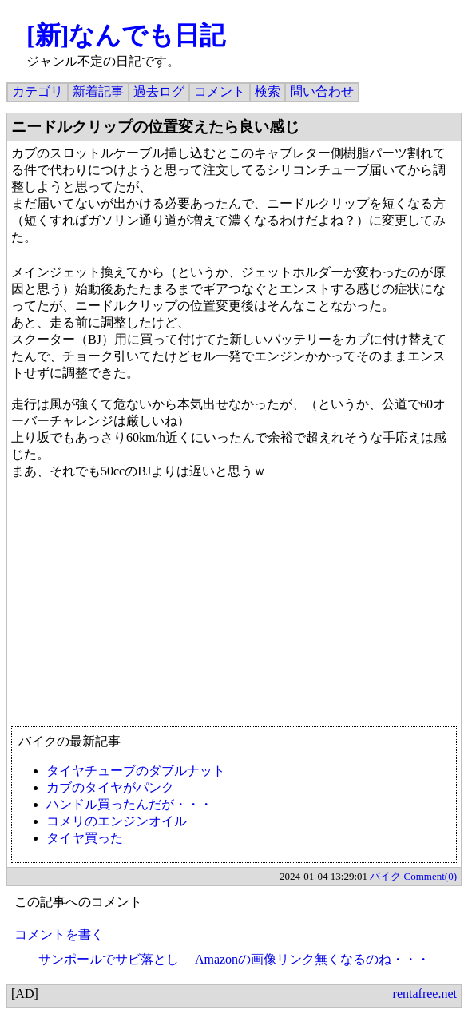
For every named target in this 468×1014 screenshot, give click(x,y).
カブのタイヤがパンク (110, 787)
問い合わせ (322, 91)
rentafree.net (425, 993)
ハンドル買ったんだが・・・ (129, 804)
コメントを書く (59, 934)
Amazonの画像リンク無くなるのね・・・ (312, 959)
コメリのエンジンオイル (116, 821)
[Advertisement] (234, 610)
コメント (219, 91)
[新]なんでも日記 (125, 35)
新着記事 (98, 91)
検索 (267, 91)
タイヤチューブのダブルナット (135, 770)
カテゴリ (37, 91)
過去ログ (158, 91)
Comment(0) (430, 876)
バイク (385, 876)
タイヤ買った (84, 838)
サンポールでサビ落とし (108, 959)
